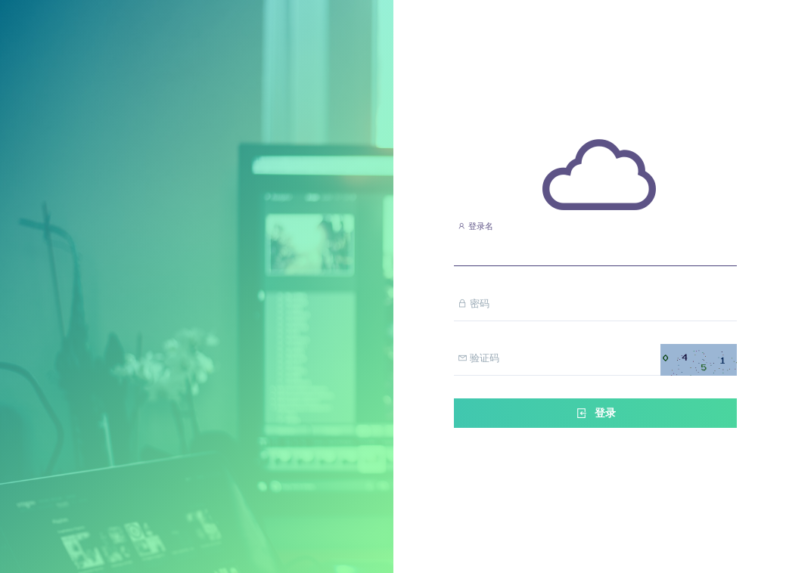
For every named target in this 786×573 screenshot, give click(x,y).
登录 (595, 413)
